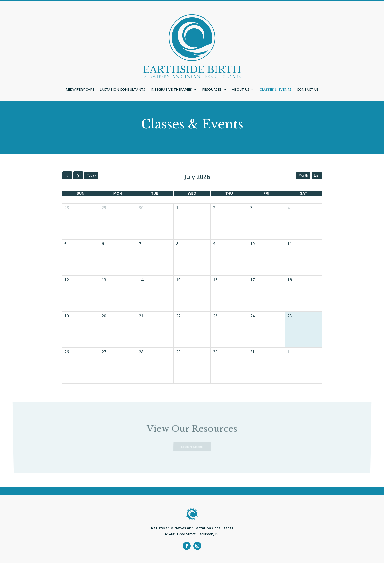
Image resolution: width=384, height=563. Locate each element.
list (316, 175)
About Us (240, 90)
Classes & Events (275, 90)
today (91, 175)
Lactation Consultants (122, 90)
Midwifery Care (80, 90)
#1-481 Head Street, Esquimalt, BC (192, 534)
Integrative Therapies (171, 90)
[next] (78, 175)
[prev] (67, 175)
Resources (212, 90)
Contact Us (308, 90)
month (303, 175)
